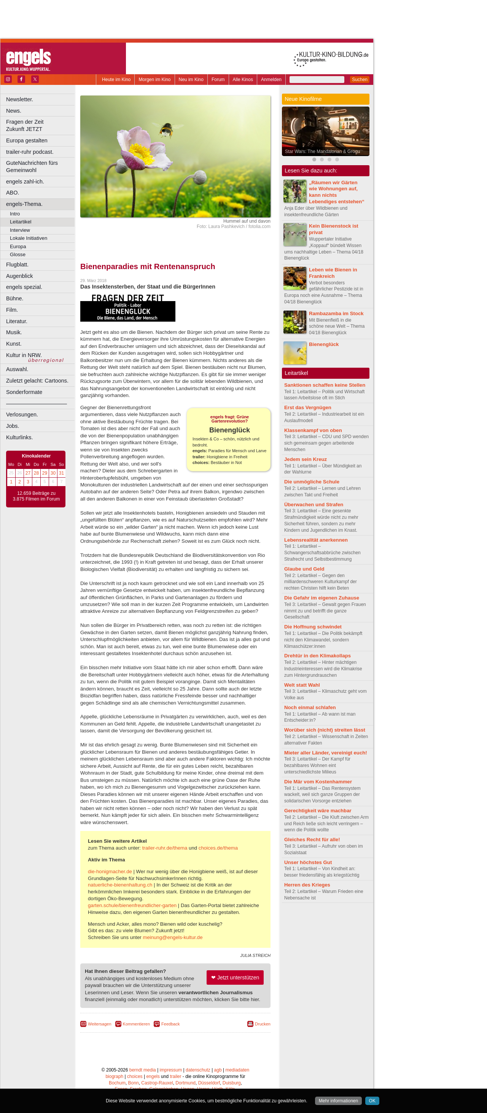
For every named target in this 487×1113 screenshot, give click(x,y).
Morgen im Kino (154, 79)
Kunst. (14, 344)
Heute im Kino (116, 79)
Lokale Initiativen (28, 238)
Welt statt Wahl (302, 685)
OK (372, 1100)
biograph (114, 1076)
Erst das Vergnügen (307, 407)
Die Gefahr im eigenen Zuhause (321, 598)
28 (36, 473)
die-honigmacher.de (110, 871)
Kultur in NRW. (24, 355)
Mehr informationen (338, 1100)
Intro (15, 214)
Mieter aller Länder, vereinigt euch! (325, 753)
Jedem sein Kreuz (305, 459)
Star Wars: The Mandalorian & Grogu (322, 151)
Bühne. (15, 298)
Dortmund (185, 1083)
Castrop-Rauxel (157, 1083)
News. (13, 111)
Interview (20, 230)
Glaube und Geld (304, 569)
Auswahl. (17, 369)
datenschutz (198, 1070)
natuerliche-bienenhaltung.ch (120, 885)
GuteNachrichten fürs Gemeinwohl (32, 166)
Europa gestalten (27, 140)
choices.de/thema (218, 848)
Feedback (170, 1024)
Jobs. (12, 426)
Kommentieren (136, 1024)
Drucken (263, 1024)
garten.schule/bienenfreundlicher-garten (132, 905)
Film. (12, 310)
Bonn (133, 1083)
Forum (218, 79)
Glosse (17, 254)
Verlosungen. (22, 414)
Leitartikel (20, 222)
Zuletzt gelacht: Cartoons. (37, 381)
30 (53, 473)
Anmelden (271, 79)
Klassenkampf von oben (313, 430)
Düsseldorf (209, 1083)
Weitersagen (99, 1024)
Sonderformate (24, 392)
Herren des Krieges (307, 885)
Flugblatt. (17, 265)
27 (27, 473)
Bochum (117, 1083)
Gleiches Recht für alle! (312, 839)
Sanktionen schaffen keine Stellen (324, 385)
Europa (18, 246)
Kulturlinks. (19, 437)
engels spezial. (24, 287)
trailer (175, 1076)
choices (135, 1076)
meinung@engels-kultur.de (172, 937)
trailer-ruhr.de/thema (165, 848)
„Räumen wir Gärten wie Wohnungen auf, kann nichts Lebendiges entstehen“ (336, 192)
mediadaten (237, 1070)
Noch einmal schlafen (310, 707)
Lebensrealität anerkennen (316, 540)
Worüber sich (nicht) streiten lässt (324, 730)
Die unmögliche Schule (311, 482)
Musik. (14, 332)
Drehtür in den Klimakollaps (317, 656)
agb (218, 1070)
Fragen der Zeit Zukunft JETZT (41, 125)
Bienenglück (324, 344)
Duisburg (232, 1083)
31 (61, 473)
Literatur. (16, 321)
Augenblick (19, 276)
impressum (171, 1070)
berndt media (142, 1070)
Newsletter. (19, 99)
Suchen (360, 79)
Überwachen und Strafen (313, 504)
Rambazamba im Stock (336, 313)
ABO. (12, 193)
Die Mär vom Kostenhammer (318, 782)
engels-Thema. (24, 204)
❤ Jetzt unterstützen (235, 977)
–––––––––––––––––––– (36, 403)
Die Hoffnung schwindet (313, 627)
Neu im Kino (191, 79)
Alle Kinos (243, 79)
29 (44, 473)
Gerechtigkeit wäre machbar (318, 810)
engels (152, 1076)
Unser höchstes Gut (308, 862)
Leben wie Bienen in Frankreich (333, 273)
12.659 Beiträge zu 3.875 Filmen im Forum (36, 496)
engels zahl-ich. (25, 182)
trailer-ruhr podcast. (30, 152)
